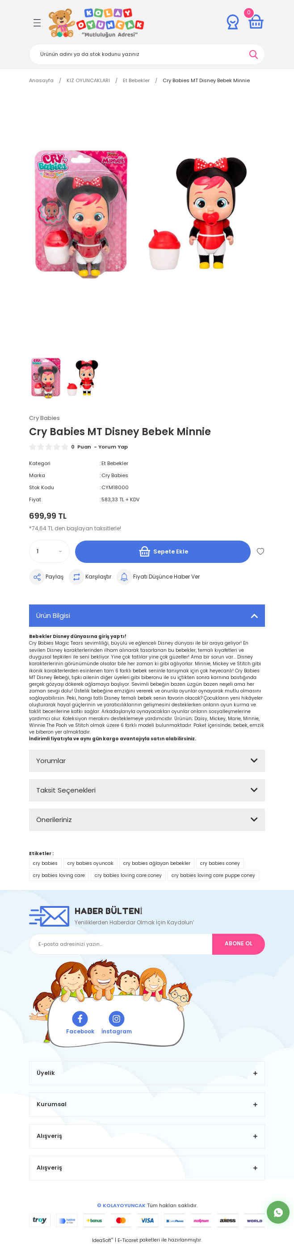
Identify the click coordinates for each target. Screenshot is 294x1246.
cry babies (45, 863)
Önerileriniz (54, 819)
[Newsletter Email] (147, 944)
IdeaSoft (102, 1240)
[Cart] (256, 22)
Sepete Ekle (163, 551)
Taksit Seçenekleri (66, 790)
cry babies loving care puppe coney (213, 875)
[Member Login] (233, 22)
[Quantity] (49, 551)
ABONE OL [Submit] (238, 943)
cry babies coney (220, 863)
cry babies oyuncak (90, 863)
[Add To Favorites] (260, 551)
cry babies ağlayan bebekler (156, 863)
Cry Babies (114, 475)
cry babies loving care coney (128, 875)
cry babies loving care (59, 875)
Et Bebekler (114, 463)
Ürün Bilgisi (53, 615)
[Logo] (96, 23)
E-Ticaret (128, 1240)
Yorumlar (51, 760)
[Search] (147, 54)
